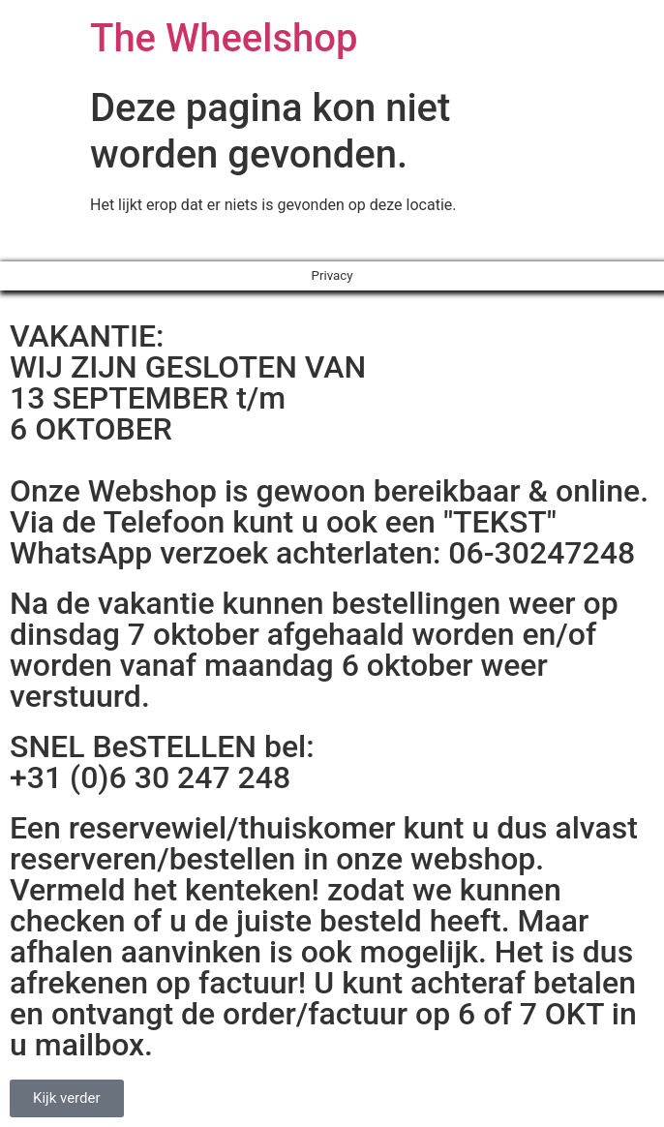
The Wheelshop (223, 38)
